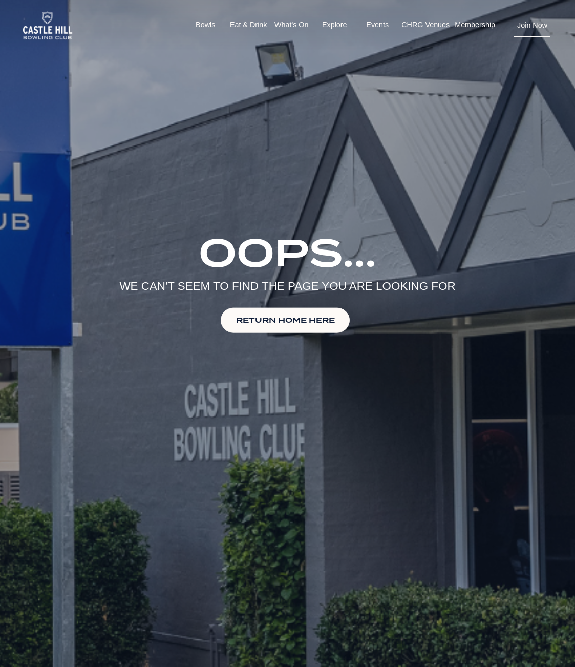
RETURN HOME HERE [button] (285, 320)
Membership (475, 24)
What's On (291, 24)
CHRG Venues (425, 24)
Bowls (205, 24)
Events (377, 24)
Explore (334, 24)
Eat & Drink (248, 24)
